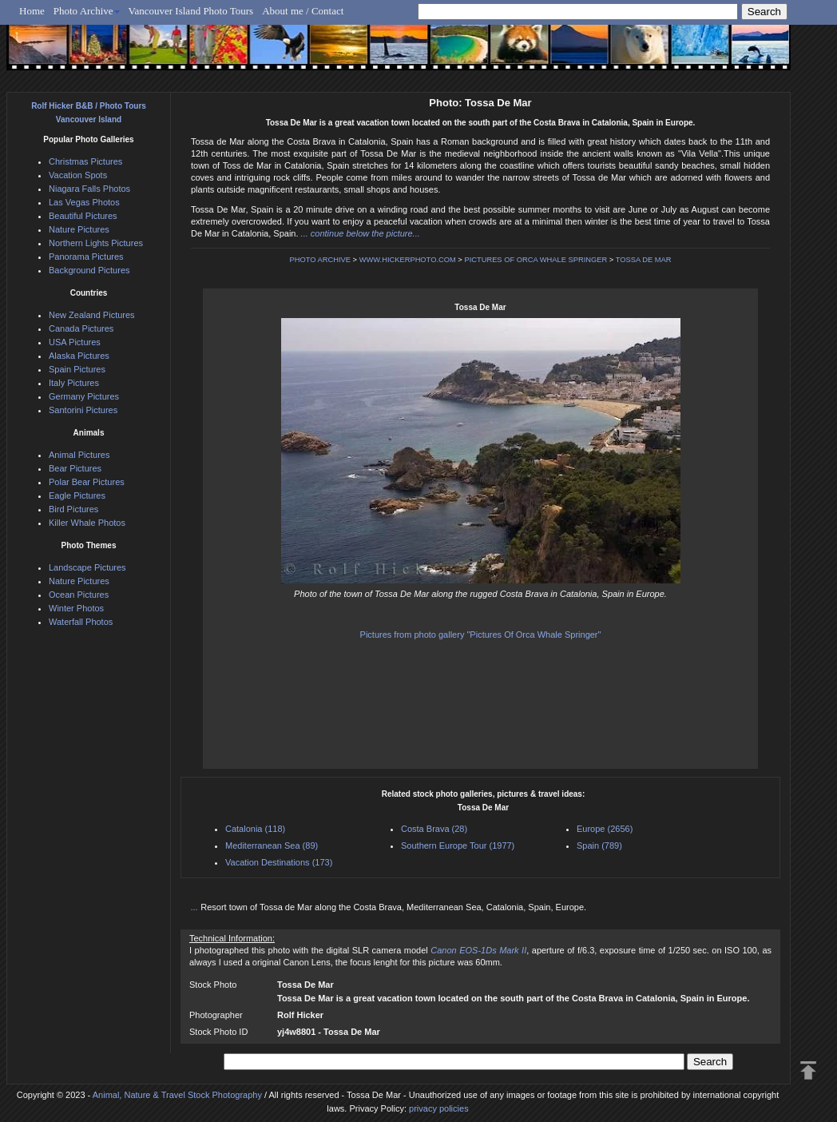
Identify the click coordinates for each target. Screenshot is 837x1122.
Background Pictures (89, 270)
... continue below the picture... (360, 233)
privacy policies (439, 1108)
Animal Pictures (79, 455)
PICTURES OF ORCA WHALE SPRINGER (535, 260)
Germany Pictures (84, 396)
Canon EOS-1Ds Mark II (478, 950)
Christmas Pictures (85, 161)
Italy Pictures (74, 383)
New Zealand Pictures (92, 315)
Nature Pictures (79, 229)
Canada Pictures (81, 328)
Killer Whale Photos (87, 522)
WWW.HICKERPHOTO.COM (407, 260)
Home (32, 11)
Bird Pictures (73, 509)
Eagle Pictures (77, 495)
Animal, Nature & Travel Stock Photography (177, 1095)
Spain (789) (599, 845)
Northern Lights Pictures (96, 243)
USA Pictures (75, 342)
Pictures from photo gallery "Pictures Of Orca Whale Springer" (480, 634)
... (195, 907)
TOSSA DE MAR (644, 260)
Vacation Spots (78, 175)
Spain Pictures (77, 369)
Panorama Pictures (86, 256)
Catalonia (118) (255, 829)
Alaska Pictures (79, 355)
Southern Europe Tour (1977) (457, 845)
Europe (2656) (605, 829)
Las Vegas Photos (84, 202)
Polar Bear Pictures (87, 482)
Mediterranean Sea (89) (271, 845)
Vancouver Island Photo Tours (191, 11)
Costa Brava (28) (434, 829)
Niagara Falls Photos (89, 188)
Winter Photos (76, 608)
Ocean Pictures (79, 594)
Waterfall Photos (81, 622)
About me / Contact (302, 11)
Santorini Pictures (83, 410)
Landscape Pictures (87, 567)
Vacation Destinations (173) (278, 862)
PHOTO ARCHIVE (320, 260)
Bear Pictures (75, 468)
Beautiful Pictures (83, 216)
